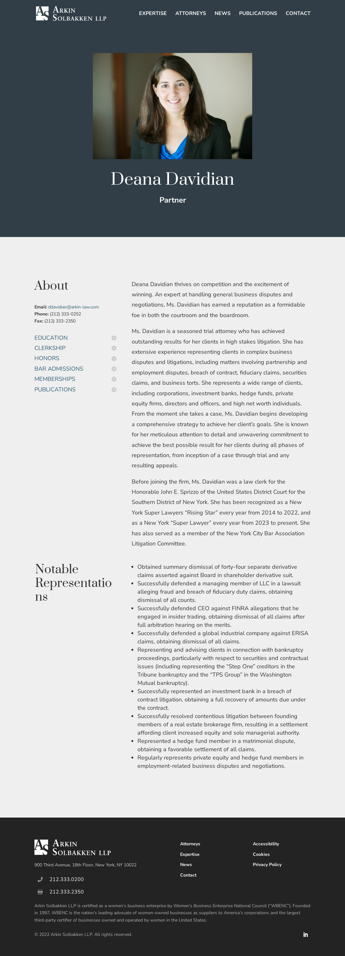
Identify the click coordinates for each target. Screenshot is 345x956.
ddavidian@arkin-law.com (73, 307)
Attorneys (190, 14)
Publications (258, 14)
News (223, 14)
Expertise (153, 14)
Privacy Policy (267, 865)
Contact (298, 14)
